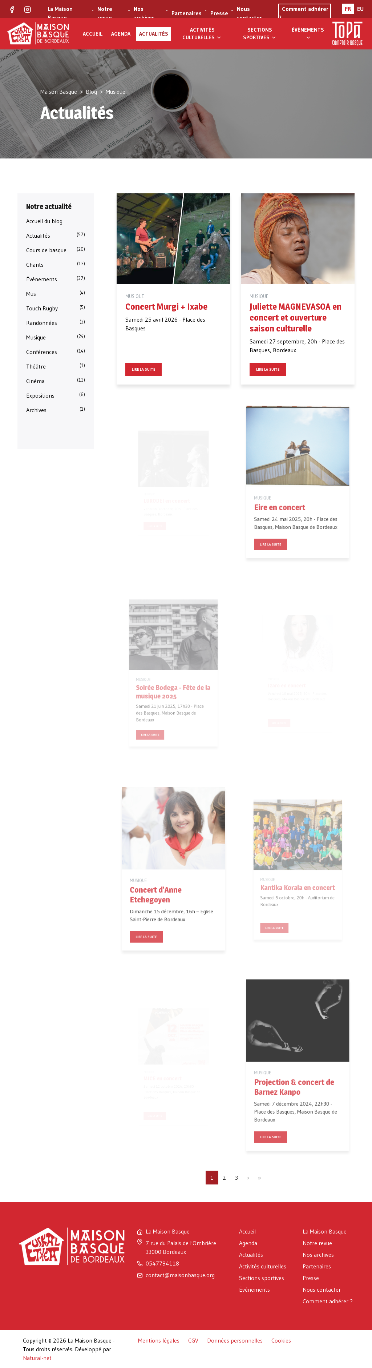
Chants (55, 264)
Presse (219, 13)
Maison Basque (58, 91)
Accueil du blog (44, 221)
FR (348, 8)
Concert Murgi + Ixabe (166, 306)
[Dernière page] (259, 1177)
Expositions (55, 395)
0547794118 (162, 1263)
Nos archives (144, 13)
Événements (308, 33)
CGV (193, 1340)
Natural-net (37, 1357)
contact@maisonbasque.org (180, 1275)
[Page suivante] (248, 1177)
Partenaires (186, 13)
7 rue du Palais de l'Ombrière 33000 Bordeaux (181, 1247)
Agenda (120, 34)
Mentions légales (158, 1340)
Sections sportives (260, 34)
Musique (55, 337)
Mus (55, 293)
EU (360, 8)
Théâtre (55, 366)
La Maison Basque (60, 13)
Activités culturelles (202, 34)
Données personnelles (235, 1340)
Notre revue (104, 13)
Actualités (153, 34)
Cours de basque (55, 250)
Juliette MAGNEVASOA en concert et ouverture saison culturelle (295, 317)
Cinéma (55, 381)
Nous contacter (249, 13)
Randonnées (55, 322)
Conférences (55, 351)
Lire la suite (143, 369)
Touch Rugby (55, 308)
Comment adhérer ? (328, 1301)
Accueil (92, 34)
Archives (55, 410)
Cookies (281, 1340)
